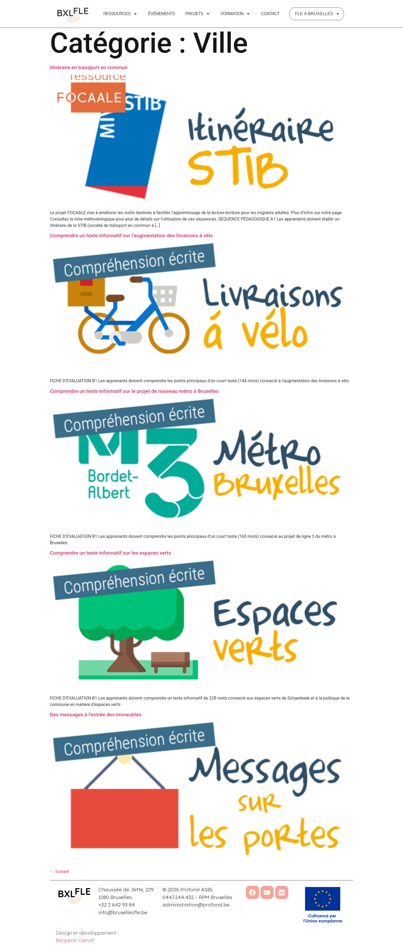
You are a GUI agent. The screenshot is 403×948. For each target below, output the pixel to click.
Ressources (120, 14)
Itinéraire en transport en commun (89, 71)
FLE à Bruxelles (317, 14)
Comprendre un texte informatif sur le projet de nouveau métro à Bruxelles (134, 395)
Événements (161, 13)
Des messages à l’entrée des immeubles (96, 718)
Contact (270, 13)
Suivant (59, 875)
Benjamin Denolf (75, 944)
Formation (236, 14)
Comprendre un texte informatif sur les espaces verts (110, 557)
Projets (197, 14)
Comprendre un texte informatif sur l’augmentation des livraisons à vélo (131, 239)
